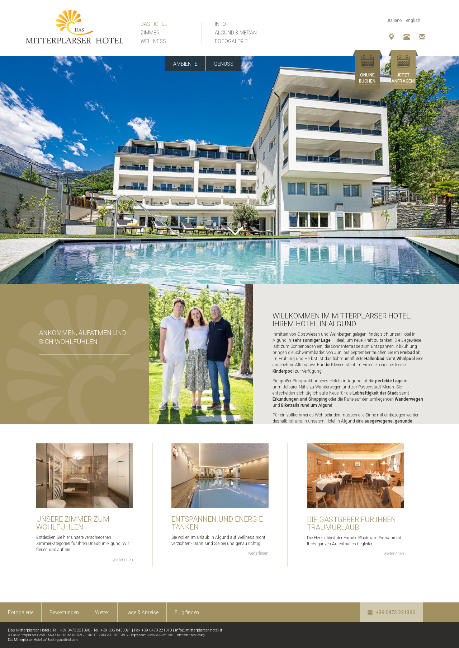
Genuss (223, 64)
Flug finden (187, 612)
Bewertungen (64, 612)
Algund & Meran (236, 33)
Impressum (138, 635)
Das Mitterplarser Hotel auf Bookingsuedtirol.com (42, 640)
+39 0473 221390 (391, 612)
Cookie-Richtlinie (160, 635)
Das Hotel (154, 24)
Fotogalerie (231, 41)
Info (220, 24)
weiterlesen (123, 559)
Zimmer (150, 33)
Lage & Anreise (142, 612)
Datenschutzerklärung (189, 635)
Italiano (395, 20)
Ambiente (185, 64)
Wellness (153, 41)
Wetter (102, 612)
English (413, 20)
